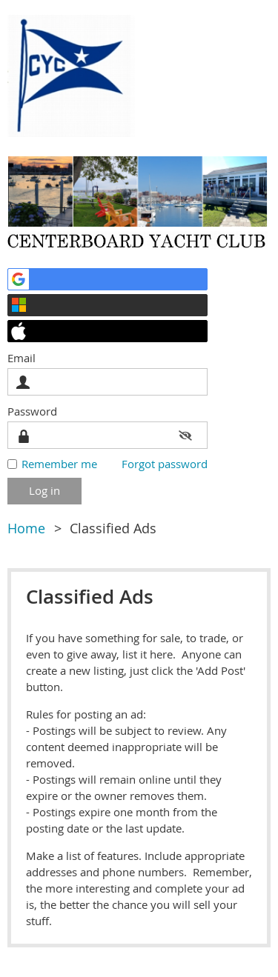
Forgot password (165, 463)
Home (26, 528)
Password (35, 411)
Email (25, 357)
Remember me (59, 463)
